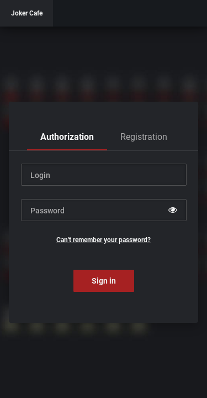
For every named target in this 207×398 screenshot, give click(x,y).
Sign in (104, 280)
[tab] (67, 137)
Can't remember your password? (103, 240)
